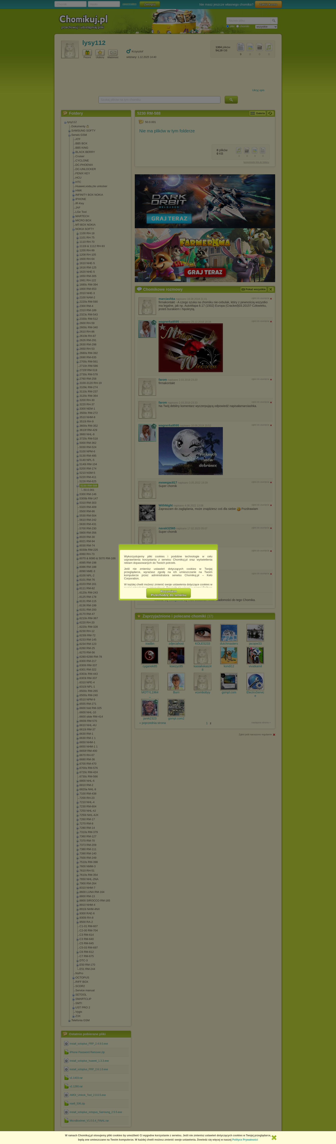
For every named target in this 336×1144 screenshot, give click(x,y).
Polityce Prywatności (245, 1139)
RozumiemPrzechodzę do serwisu (168, 593)
